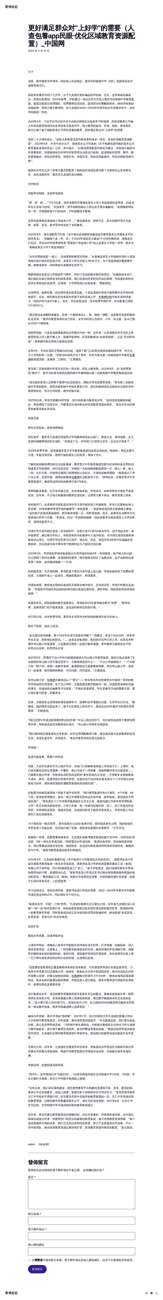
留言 (32, 1177)
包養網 (75, 477)
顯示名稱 (34, 1213)
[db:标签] (44, 1144)
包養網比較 (105, 296)
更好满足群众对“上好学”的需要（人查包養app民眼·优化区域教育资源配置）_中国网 (81, 36)
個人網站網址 (36, 1244)
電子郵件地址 (37, 1229)
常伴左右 (11, 7)
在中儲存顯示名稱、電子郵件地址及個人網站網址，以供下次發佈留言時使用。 (83, 1260)
